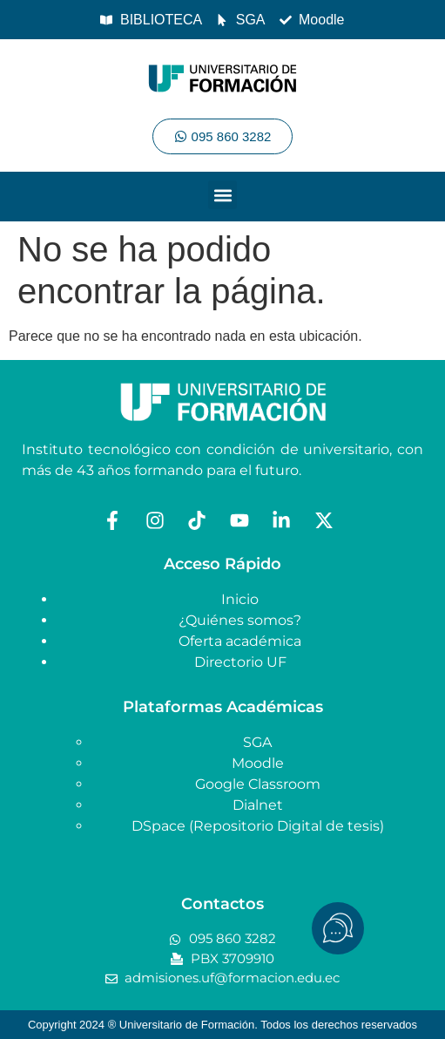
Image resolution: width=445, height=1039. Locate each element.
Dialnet (258, 805)
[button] (222, 194)
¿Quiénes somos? (240, 620)
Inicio (240, 599)
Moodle (258, 763)
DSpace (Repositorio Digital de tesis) (257, 826)
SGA (257, 742)
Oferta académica (240, 641)
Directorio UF (240, 662)
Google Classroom (257, 784)
